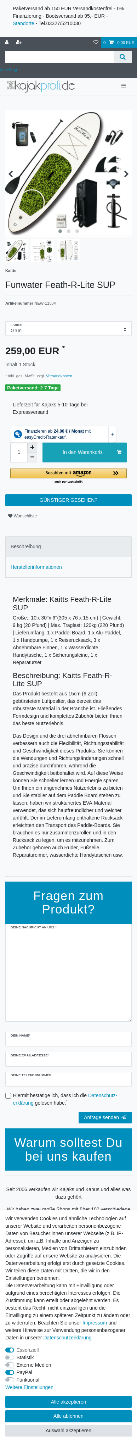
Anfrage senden (105, 1117)
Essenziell (28, 1350)
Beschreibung (26, 546)
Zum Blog (8, 69)
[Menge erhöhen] (32, 447)
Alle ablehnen (68, 1416)
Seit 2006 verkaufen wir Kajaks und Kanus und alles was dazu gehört (68, 1193)
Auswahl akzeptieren (68, 1430)
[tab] (68, 546)
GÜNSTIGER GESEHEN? (68, 500)
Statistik (25, 1357)
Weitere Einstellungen (29, 1387)
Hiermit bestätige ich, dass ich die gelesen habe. (65, 1099)
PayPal (24, 1372)
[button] (68, 476)
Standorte (23, 23)
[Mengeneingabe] (18, 452)
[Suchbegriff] (59, 57)
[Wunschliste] (96, 42)
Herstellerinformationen (36, 567)
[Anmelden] (7, 42)
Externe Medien (34, 1365)
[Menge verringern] (32, 457)
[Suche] (123, 57)
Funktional (28, 1380)
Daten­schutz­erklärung (67, 1337)
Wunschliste (22, 515)
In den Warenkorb (92, 452)
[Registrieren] (19, 42)
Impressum (94, 1323)
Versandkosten (58, 376)
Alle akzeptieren (68, 1402)
